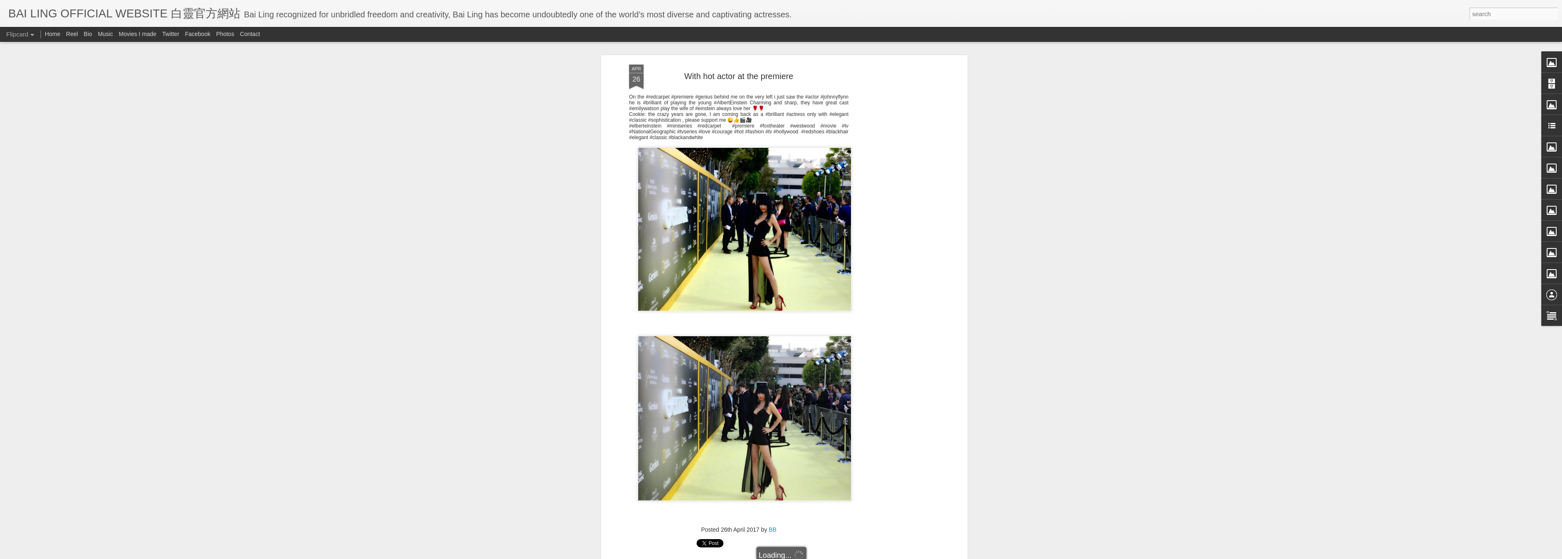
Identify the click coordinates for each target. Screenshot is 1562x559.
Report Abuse (856, 553)
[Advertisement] (894, 164)
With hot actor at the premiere (738, 45)
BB (772, 499)
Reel (72, 34)
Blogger (832, 553)
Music (105, 34)
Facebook (197, 34)
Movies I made (137, 34)
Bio (88, 34)
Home (52, 34)
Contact (250, 34)
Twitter (170, 34)
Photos (225, 34)
